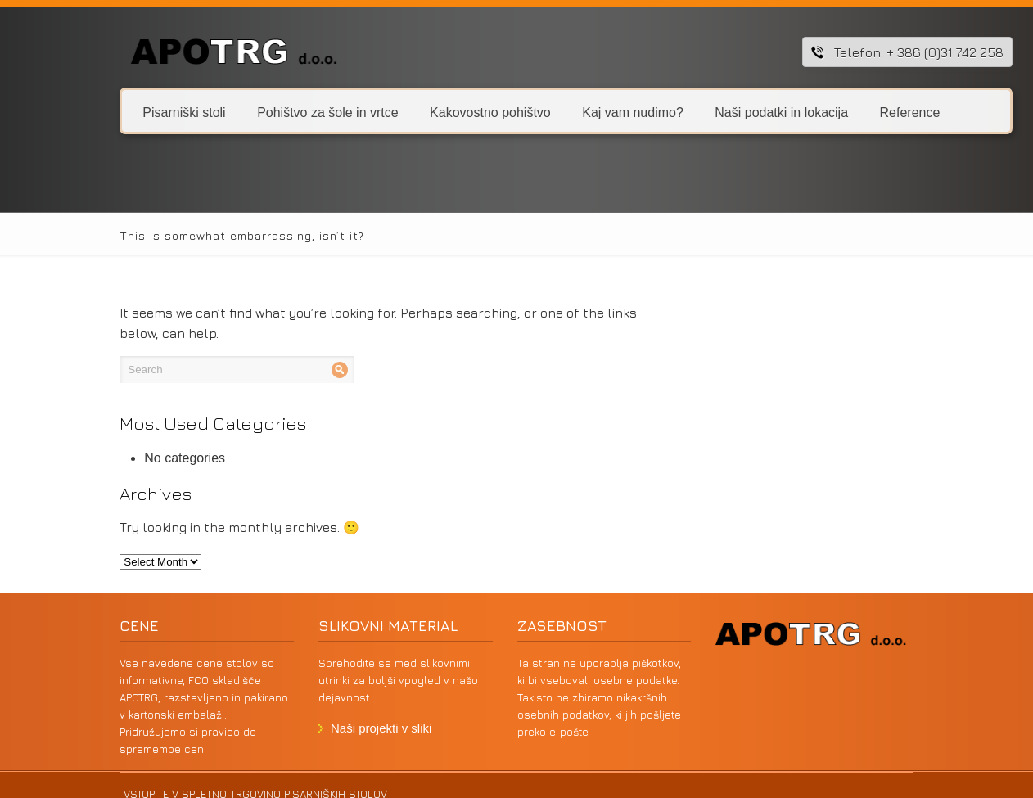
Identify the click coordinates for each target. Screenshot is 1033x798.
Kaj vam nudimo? (577, 112)
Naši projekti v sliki (351, 711)
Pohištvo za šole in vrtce (277, 112)
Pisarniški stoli (135, 112)
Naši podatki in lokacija (725, 112)
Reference (854, 112)
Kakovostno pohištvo (434, 112)
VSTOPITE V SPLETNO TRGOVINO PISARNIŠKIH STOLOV (200, 776)
